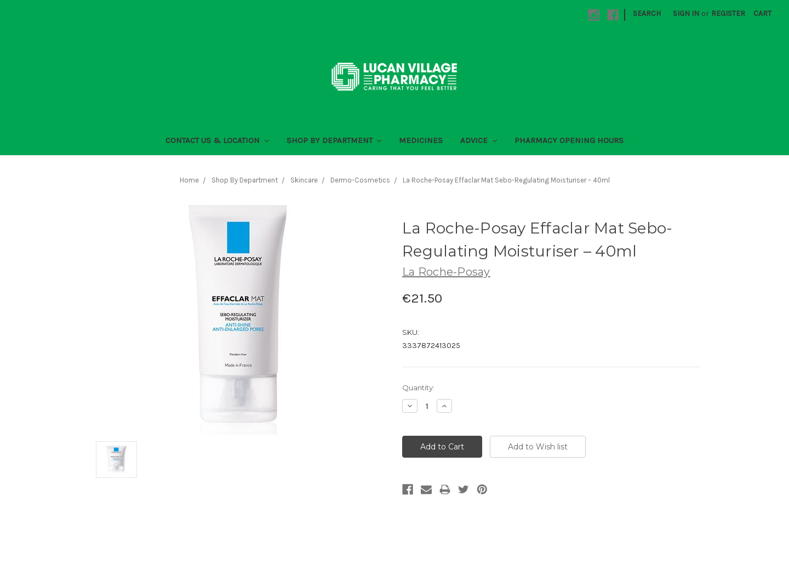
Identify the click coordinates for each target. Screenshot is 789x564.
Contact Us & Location (217, 140)
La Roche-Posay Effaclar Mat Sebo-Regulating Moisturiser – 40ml (506, 180)
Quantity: (418, 387)
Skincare (304, 180)
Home (189, 180)
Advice (478, 140)
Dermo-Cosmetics (360, 180)
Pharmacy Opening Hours (569, 140)
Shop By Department (334, 140)
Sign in (686, 13)
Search (647, 13)
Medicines (421, 140)
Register (728, 13)
